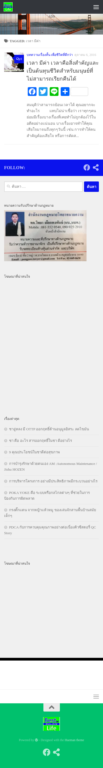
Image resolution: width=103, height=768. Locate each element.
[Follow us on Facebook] (86, 167)
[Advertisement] (51, 84)
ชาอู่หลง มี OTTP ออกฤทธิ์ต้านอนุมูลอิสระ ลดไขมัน (49, 429)
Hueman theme (74, 740)
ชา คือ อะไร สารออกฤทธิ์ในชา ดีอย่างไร (40, 441)
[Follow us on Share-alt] (95, 167)
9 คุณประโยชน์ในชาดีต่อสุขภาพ (34, 452)
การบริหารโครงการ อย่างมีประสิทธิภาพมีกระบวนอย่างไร (53, 481)
